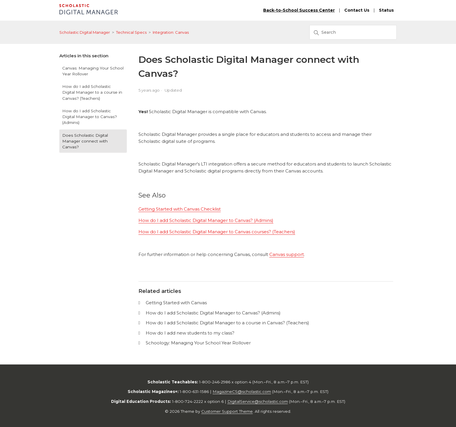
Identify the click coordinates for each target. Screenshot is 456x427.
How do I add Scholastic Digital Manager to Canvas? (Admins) (89, 116)
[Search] (353, 32)
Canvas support (286, 254)
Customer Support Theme (227, 411)
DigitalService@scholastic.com (257, 401)
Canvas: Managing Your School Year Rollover (93, 71)
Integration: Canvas (171, 32)
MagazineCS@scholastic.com (242, 391)
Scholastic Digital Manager (84, 32)
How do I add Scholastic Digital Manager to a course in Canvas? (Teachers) (92, 92)
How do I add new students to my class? (190, 333)
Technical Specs (131, 32)
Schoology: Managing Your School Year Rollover (198, 343)
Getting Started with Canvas (176, 302)
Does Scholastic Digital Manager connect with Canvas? (85, 141)
